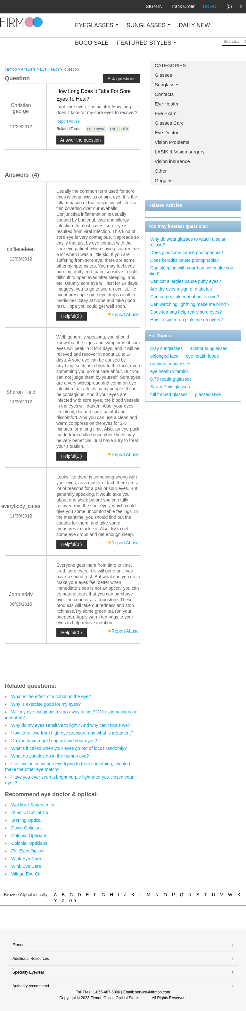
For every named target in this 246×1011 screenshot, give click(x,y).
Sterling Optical (26, 820)
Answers (28, 69)
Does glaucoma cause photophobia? (186, 252)
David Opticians (27, 827)
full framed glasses (169, 394)
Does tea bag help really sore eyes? (186, 312)
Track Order (182, 6)
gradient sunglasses (170, 363)
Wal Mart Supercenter (33, 804)
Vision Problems (172, 142)
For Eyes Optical (27, 850)
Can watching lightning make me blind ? (189, 304)
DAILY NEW (194, 25)
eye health (119, 129)
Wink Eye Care (26, 858)
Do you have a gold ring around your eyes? (54, 740)
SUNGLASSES (148, 25)
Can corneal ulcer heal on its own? (184, 296)
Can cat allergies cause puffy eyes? (185, 281)
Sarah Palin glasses (170, 386)
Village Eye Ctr (26, 873)
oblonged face (164, 356)
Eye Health (166, 103)
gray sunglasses (166, 348)
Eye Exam (165, 113)
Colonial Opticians (29, 835)
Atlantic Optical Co (29, 812)
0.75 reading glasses (171, 379)
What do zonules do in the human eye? (50, 755)
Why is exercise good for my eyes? (46, 704)
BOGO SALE (92, 43)
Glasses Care (169, 123)
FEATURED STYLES (146, 43)
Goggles (164, 180)
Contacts (164, 94)
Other (161, 171)
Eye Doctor (166, 132)
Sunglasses (167, 84)
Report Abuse (68, 121)
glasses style (208, 394)
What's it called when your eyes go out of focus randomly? (69, 748)
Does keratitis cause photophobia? (184, 260)
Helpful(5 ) (71, 316)
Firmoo (11, 69)
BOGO (210, 6)
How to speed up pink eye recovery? (186, 319)
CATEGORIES (170, 65)
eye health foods (202, 356)
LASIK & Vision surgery (180, 151)
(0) (228, 6)
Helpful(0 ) (71, 544)
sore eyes (95, 129)
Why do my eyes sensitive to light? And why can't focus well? (71, 725)
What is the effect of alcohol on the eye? (51, 696)
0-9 (73, 900)
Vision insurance (172, 161)
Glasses (163, 75)
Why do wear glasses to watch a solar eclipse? (187, 242)
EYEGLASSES (96, 25)
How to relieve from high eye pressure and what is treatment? (72, 732)
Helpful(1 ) (71, 456)
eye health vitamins (169, 371)
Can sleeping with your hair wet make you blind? (191, 270)
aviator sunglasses (208, 348)
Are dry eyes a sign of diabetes (181, 289)
